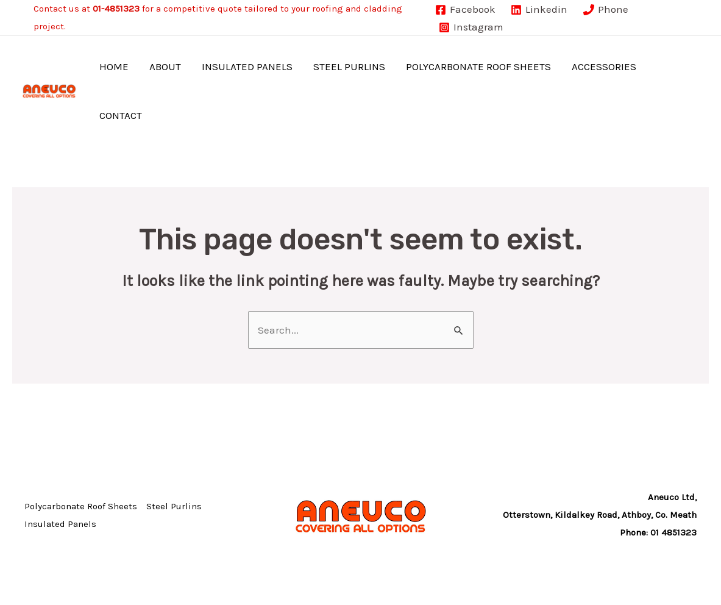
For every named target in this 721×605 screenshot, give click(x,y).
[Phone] (606, 9)
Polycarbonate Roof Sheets (478, 66)
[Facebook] (465, 9)
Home (114, 66)
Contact (120, 115)
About (165, 66)
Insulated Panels (247, 66)
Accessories (604, 66)
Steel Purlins (349, 66)
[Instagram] (471, 27)
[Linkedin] (539, 9)
